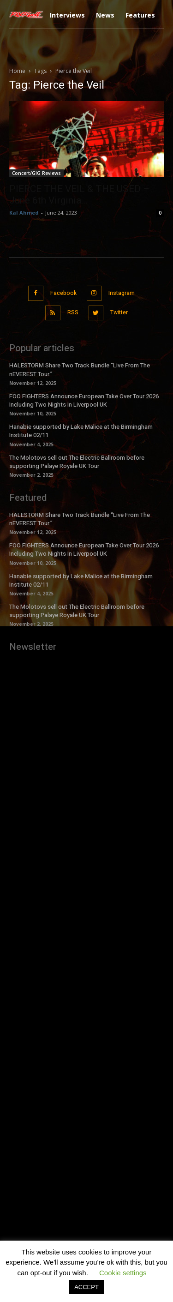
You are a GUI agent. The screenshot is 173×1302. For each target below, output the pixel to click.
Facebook (63, 293)
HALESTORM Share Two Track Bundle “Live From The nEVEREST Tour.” (79, 519)
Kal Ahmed (24, 212)
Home (17, 71)
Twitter (119, 312)
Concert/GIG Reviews (36, 173)
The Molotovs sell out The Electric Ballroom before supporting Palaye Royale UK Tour (76, 461)
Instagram (121, 293)
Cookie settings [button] (123, 1273)
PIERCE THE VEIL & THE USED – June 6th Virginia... (79, 194)
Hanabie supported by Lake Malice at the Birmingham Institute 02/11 (81, 430)
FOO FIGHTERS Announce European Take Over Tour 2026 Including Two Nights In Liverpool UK (84, 400)
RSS (72, 312)
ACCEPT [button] (86, 1287)
